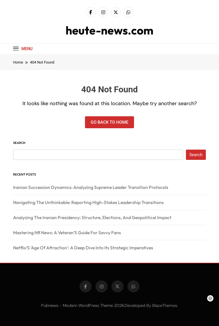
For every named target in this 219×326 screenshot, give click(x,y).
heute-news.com (109, 30)
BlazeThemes (164, 305)
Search (19, 143)
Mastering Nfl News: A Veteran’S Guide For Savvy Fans (67, 232)
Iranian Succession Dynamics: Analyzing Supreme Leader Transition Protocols (90, 187)
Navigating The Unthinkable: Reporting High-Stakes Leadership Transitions (88, 202)
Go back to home (109, 122)
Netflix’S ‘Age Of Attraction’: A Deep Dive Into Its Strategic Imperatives (83, 247)
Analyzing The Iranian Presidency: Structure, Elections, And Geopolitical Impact (92, 217)
